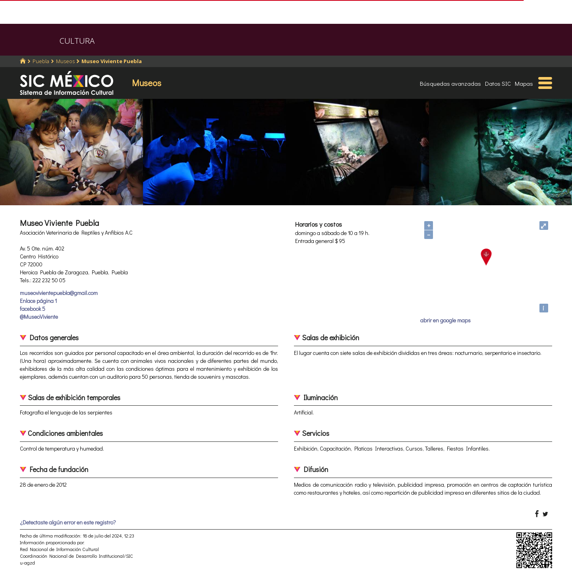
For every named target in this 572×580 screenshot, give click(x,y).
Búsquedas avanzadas (450, 83)
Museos (65, 61)
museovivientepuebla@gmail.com (59, 293)
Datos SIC (498, 83)
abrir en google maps (445, 320)
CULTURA (77, 40)
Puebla (41, 61)
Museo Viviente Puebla (111, 61)
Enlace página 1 (38, 300)
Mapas (524, 83)
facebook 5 (32, 308)
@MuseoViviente (39, 316)
